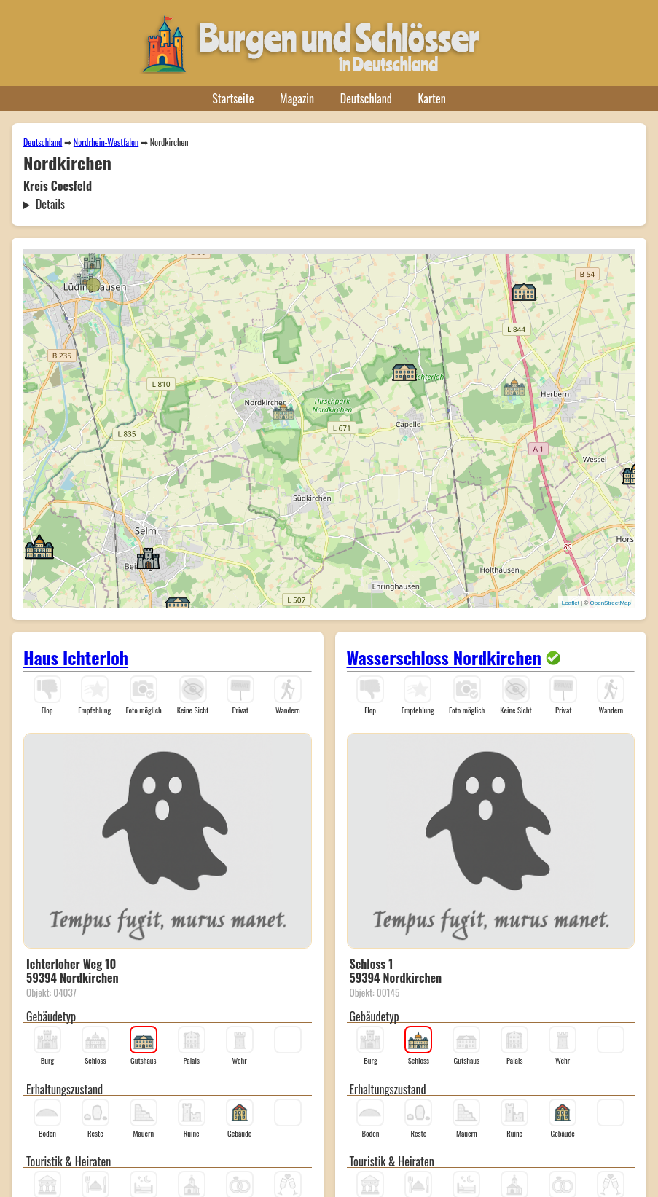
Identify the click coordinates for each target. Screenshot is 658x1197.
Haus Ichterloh (75, 657)
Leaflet (570, 603)
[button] (91, 260)
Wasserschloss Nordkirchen (444, 657)
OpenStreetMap (610, 603)
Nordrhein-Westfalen (106, 142)
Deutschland (366, 98)
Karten (432, 98)
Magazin (297, 98)
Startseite (233, 98)
